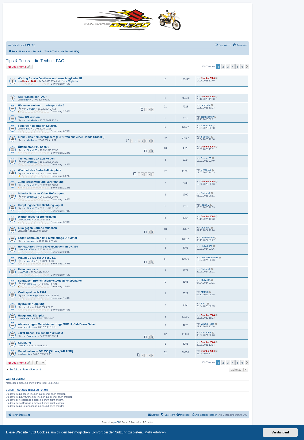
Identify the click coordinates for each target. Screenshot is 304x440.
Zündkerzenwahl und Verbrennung (41, 181)
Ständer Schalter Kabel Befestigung (41, 193)
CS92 (25, 272)
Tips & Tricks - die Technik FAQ (35, 60)
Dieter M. (205, 193)
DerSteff (31, 108)
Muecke (26, 354)
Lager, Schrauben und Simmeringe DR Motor (47, 237)
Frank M (205, 205)
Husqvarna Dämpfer (31, 315)
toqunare (205, 227)
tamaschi (205, 105)
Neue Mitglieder (70, 81)
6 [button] (242, 67)
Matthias (31, 140)
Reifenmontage (28, 269)
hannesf (26, 128)
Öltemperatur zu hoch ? (33, 146)
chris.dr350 (28, 249)
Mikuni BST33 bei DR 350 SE (37, 257)
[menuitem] (31, 45)
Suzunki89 (206, 125)
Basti (203, 303)
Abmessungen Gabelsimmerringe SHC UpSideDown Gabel (56, 324)
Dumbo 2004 (29, 81)
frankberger (33, 295)
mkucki (26, 99)
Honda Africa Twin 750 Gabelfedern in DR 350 (48, 246)
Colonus (26, 219)
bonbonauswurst (209, 257)
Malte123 (31, 284)
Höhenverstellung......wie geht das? (41, 105)
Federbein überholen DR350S (37, 125)
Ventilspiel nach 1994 (32, 292)
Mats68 (205, 292)
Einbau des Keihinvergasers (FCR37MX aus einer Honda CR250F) (61, 137)
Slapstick (205, 136)
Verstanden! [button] (280, 432)
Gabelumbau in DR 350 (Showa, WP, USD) (45, 351)
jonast (30, 261)
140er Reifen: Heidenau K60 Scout (40, 332)
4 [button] (232, 67)
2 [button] (223, 67)
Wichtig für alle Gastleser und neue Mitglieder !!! (50, 78)
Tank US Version (29, 117)
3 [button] (228, 67)
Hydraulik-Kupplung (31, 303)
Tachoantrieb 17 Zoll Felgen (36, 158)
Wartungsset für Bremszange (37, 216)
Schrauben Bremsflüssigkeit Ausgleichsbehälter (50, 280)
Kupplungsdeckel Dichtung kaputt (40, 205)
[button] (247, 66)
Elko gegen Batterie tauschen (37, 228)
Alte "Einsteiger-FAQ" (32, 96)
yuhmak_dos (28, 327)
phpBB (116, 422)
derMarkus (27, 318)
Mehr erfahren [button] (155, 432)
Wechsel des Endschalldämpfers (39, 170)
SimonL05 (32, 150)
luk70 (25, 345)
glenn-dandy (207, 117)
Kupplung (24, 342)
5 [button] (237, 67)
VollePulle (32, 120)
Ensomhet (32, 336)
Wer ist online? (16, 379)
